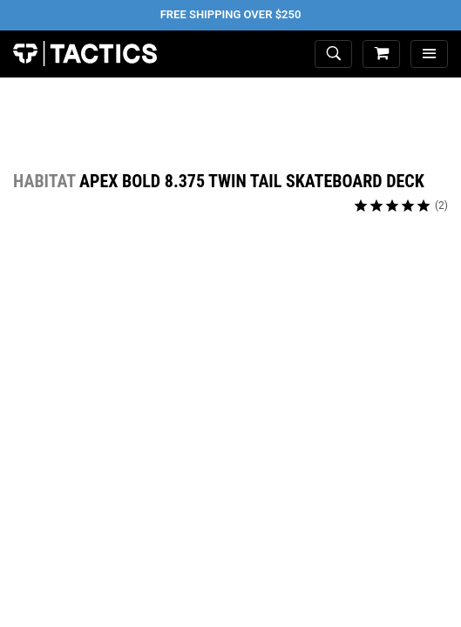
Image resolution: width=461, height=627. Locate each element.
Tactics (85, 54)
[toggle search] (333, 54)
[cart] (381, 54)
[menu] (429, 54)
